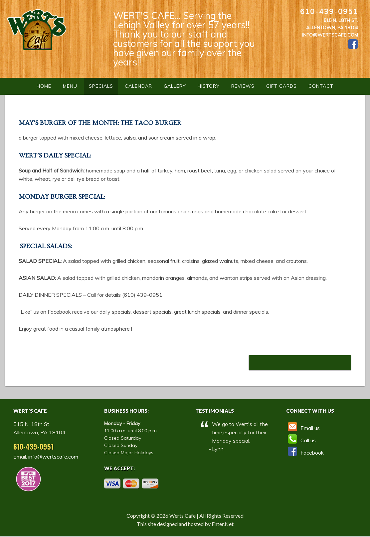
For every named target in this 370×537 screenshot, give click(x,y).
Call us (301, 440)
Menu (70, 86)
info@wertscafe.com (330, 35)
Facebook (305, 452)
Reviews (243, 86)
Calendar (138, 86)
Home (44, 86)
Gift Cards (281, 86)
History (209, 86)
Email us (303, 428)
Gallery (175, 86)
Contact (320, 86)
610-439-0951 (329, 11)
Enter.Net (223, 524)
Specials (101, 86)
